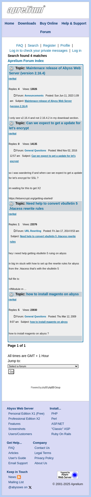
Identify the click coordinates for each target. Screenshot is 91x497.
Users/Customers (20, 434)
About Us (40, 463)
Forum (45, 32)
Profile (65, 45)
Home (9, 23)
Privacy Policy (43, 458)
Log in (76, 50)
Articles (13, 453)
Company (40, 443)
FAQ (19, 45)
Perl (54, 418)
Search (33, 45)
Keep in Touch (17, 472)
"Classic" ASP (60, 429)
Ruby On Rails (61, 434)
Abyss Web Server (20, 408)
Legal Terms (42, 453)
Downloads (27, 23)
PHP (54, 413)
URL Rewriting (33, 231)
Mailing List (16, 482)
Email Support (18, 463)
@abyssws (15, 487)
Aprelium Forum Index (26, 61)
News (12, 477)
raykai (13, 78)
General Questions (35, 150)
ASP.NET (57, 424)
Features (14, 424)
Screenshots (16, 429)
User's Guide (17, 458)
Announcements (34, 95)
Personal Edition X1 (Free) (26, 413)
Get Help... (14, 443)
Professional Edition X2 (24, 418)
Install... (55, 408)
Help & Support (74, 23)
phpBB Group (54, 387)
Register (49, 45)
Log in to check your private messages (38, 50)
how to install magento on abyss (52, 294)
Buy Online (49, 23)
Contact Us (42, 448)
